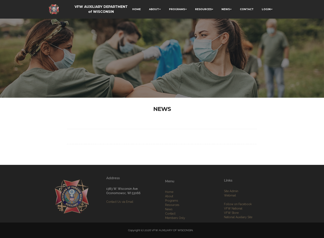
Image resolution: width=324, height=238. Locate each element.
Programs (171, 214)
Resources (172, 218)
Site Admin (231, 203)
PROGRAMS (177, 9)
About (169, 210)
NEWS (226, 9)
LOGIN (266, 9)
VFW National (233, 221)
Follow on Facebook (238, 216)
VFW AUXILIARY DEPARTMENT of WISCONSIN (101, 9)
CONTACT (247, 9)
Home (169, 205)
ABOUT (154, 9)
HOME (136, 9)
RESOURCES (203, 9)
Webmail (230, 207)
